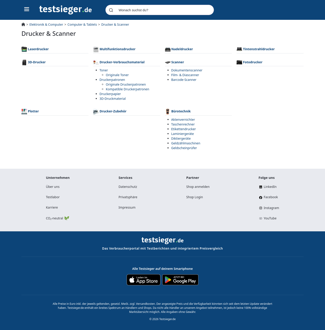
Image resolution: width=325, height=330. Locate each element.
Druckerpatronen (112, 79)
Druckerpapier (110, 94)
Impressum (126, 207)
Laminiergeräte (182, 134)
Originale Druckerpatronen (126, 84)
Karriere (52, 207)
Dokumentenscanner (186, 70)
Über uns (52, 186)
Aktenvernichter (183, 119)
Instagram (268, 207)
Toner (104, 70)
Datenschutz (127, 186)
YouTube (267, 218)
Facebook (268, 197)
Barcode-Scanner (184, 79)
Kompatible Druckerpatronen (127, 89)
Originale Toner (117, 75)
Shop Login (194, 197)
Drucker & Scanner (115, 24)
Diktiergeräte (181, 138)
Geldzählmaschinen (185, 143)
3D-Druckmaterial (113, 98)
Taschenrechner (183, 124)
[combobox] (159, 10)
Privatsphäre (127, 197)
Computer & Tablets (82, 24)
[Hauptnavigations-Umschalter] (26, 9)
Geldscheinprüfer (184, 148)
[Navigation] (65, 9)
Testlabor (53, 197)
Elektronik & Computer (46, 24)
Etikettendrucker (183, 129)
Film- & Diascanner (185, 75)
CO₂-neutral (57, 217)
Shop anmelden (197, 186)
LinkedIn (267, 186)
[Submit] (111, 10)
